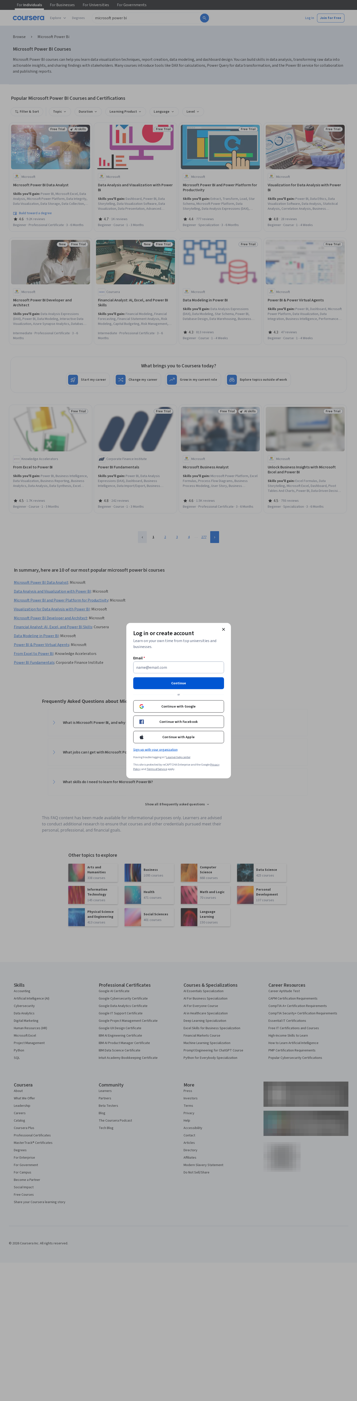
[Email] (178, 667)
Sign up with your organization (155, 749)
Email (139, 657)
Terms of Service (157, 769)
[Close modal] (223, 629)
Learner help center (178, 757)
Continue (178, 683)
